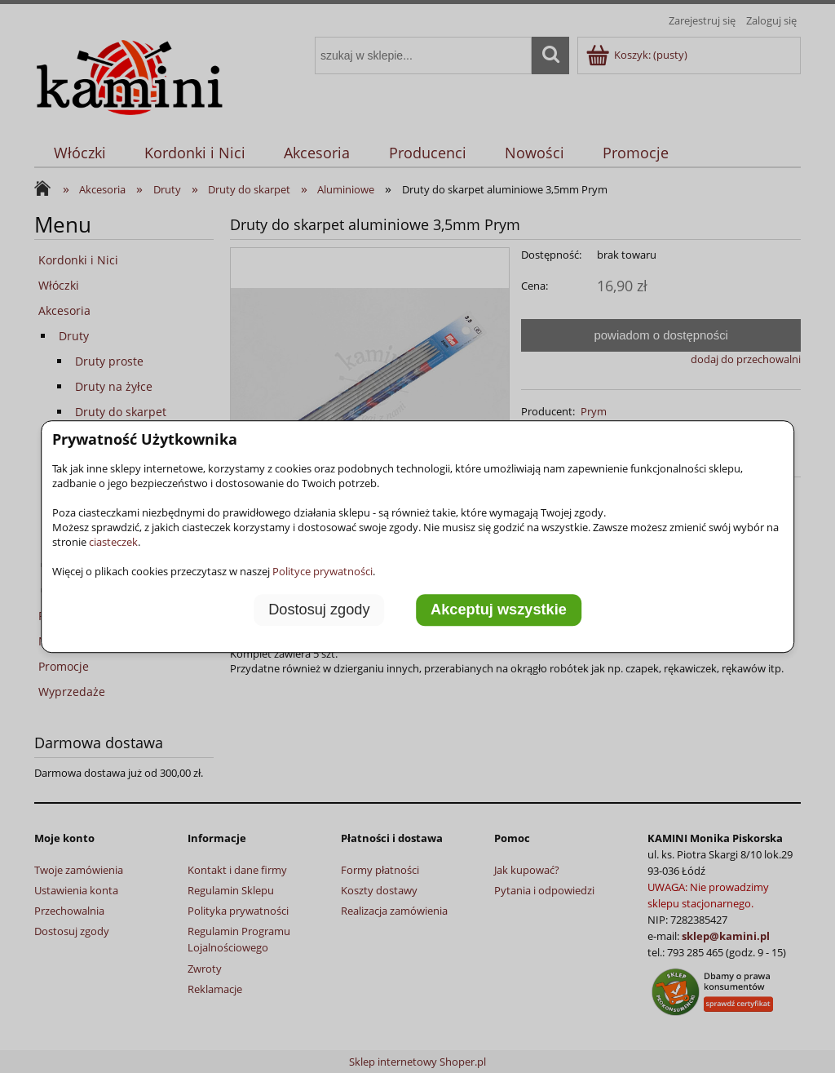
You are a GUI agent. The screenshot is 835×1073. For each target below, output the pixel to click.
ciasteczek (113, 541)
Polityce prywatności (322, 571)
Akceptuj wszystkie (499, 609)
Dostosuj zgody (318, 609)
